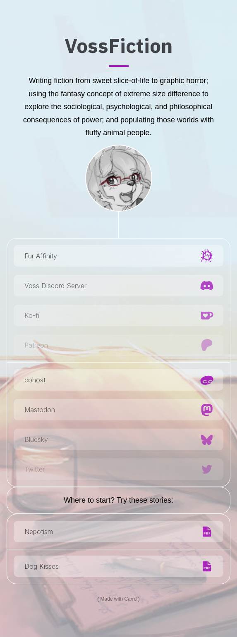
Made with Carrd (118, 599)
